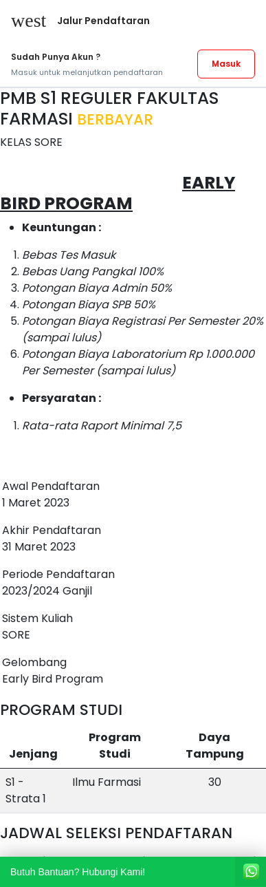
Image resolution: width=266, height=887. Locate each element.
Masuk (226, 64)
